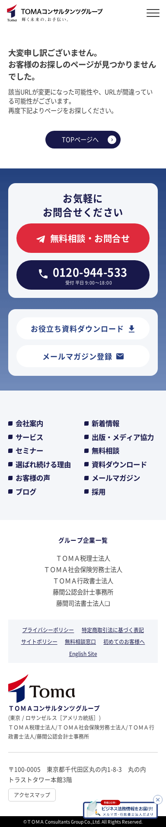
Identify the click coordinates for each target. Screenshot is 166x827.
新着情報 (105, 423)
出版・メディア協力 (123, 437)
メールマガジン (116, 478)
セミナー (29, 450)
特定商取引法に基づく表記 (113, 629)
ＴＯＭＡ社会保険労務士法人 (83, 569)
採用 (98, 492)
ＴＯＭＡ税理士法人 (83, 557)
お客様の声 (33, 478)
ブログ (26, 492)
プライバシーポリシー (48, 629)
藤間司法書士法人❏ (83, 602)
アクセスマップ (32, 794)
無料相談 (105, 450)
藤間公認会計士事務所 (83, 591)
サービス (29, 437)
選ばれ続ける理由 (43, 464)
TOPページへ (80, 139)
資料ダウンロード (119, 464)
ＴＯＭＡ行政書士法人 (83, 580)
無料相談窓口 (80, 641)
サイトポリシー (39, 641)
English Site (83, 653)
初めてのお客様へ (124, 641)
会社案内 (29, 423)
